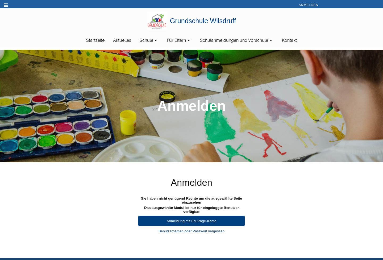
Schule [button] (149, 40)
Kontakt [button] (289, 40)
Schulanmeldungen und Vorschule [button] (237, 40)
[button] (5, 5)
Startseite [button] (95, 40)
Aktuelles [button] (122, 40)
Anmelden (308, 5)
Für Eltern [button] (179, 40)
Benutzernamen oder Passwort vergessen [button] (191, 231)
